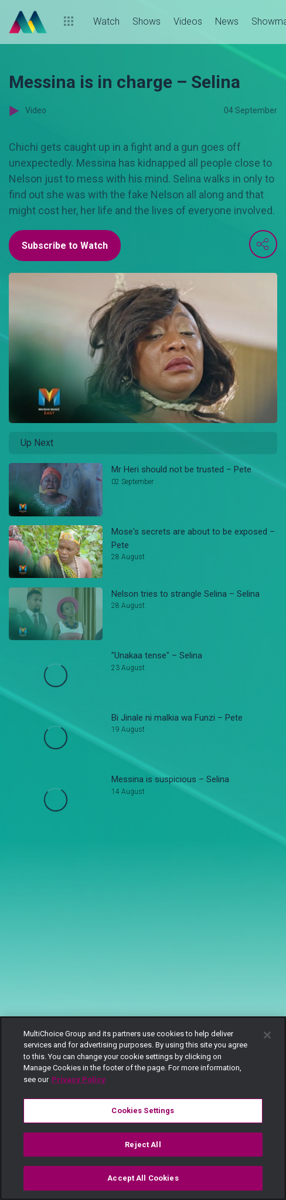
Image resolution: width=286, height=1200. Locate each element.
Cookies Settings (142, 1110)
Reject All (143, 1144)
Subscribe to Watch (65, 245)
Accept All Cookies (142, 1178)
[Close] (267, 1035)
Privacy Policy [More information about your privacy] (78, 1079)
